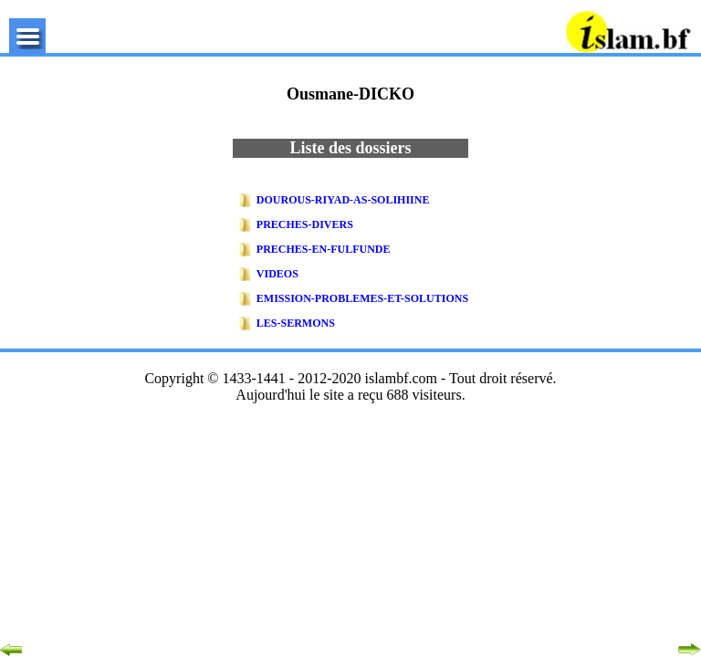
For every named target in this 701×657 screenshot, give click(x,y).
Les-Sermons (295, 323)
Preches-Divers (304, 224)
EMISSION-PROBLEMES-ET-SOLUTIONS (362, 298)
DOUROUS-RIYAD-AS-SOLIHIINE (343, 199)
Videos (277, 273)
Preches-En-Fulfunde (323, 249)
